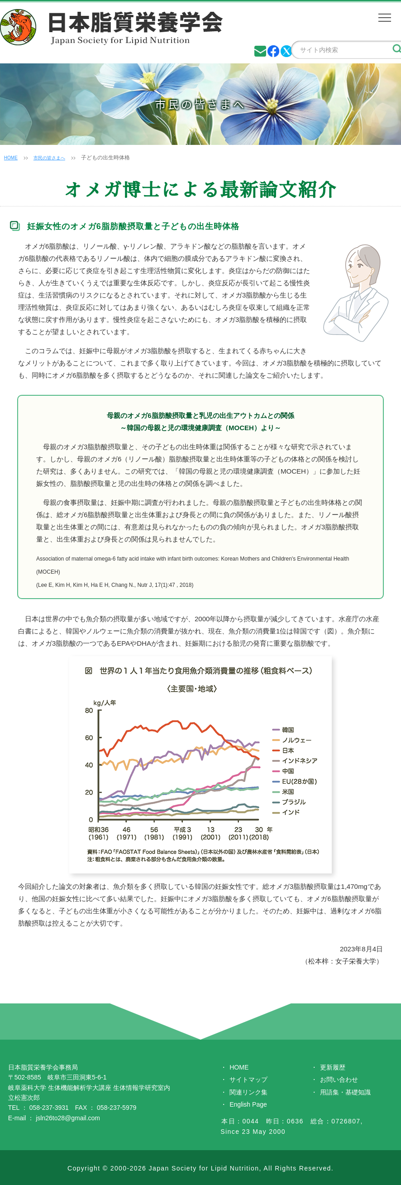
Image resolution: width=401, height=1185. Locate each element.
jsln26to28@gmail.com (68, 1118)
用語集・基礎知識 (345, 1092)
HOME (12, 157)
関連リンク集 (248, 1092)
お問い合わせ (339, 1079)
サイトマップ (248, 1079)
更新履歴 (332, 1067)
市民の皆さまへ (55, 157)
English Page (248, 1104)
